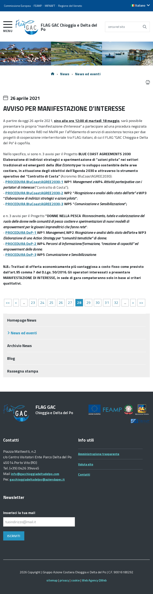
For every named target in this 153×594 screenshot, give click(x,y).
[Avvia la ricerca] (145, 27)
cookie (75, 580)
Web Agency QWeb (94, 580)
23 (33, 302)
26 (61, 302)
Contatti (84, 474)
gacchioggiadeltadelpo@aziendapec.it (37, 479)
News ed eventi (88, 74)
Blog (11, 358)
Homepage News (21, 320)
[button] (140, 5)
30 (98, 302)
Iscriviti (13, 536)
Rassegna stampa (22, 371)
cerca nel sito (116, 26)
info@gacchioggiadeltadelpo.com (35, 474)
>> (141, 302)
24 (42, 302)
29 (88, 302)
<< (8, 302)
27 (70, 302)
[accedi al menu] (8, 26)
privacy (64, 580)
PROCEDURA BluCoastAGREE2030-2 (34, 193)
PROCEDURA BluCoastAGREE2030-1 (34, 181)
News (64, 74)
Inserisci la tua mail (19, 512)
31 (107, 302)
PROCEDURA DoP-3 (20, 254)
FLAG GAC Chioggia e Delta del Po (69, 27)
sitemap (51, 580)
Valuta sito (85, 464)
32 (116, 302)
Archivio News (19, 345)
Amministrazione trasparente (98, 454)
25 (51, 302)
